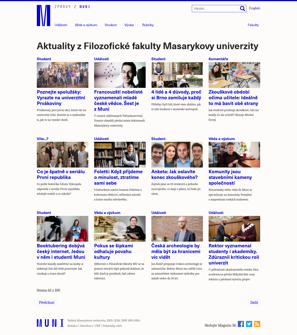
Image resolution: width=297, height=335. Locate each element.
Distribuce (86, 326)
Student (111, 24)
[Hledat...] (219, 8)
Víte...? (42, 138)
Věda (86, 24)
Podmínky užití (112, 326)
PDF (97, 326)
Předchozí (46, 302)
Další (254, 302)
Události (61, 24)
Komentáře (218, 58)
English (254, 8)
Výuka (129, 24)
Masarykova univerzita (91, 320)
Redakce (72, 326)
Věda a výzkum (222, 138)
